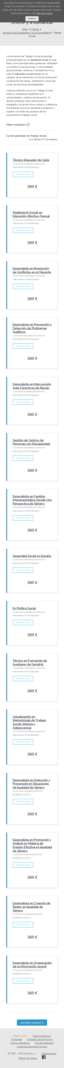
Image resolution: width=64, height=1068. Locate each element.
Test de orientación (44, 1043)
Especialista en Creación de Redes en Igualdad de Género (31, 907)
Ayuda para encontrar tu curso (32, 1046)
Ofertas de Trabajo (27, 1058)
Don (16, 1036)
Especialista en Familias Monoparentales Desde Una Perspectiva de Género (32, 500)
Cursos (35, 29)
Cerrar (32, 18)
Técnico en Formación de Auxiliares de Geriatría (30, 662)
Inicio (25, 29)
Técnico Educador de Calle (31, 160)
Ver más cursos (32, 1022)
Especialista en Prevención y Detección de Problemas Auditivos (32, 328)
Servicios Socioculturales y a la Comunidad (26, 32)
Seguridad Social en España (32, 556)
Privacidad (16, 1039)
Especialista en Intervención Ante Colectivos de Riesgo (32, 386)
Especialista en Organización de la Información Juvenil (32, 965)
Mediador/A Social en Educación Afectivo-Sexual (31, 214)
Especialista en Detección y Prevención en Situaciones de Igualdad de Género (31, 784)
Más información (45, 13)
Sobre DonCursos (42, 1036)
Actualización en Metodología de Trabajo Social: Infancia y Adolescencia (29, 722)
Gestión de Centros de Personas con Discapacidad (31, 442)
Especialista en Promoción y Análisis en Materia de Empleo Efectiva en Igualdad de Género (32, 845)
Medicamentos (49, 1053)
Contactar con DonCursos (40, 1039)
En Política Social (24, 608)
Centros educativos (20, 1043)
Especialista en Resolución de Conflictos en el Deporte (32, 270)
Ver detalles (23, 174)
